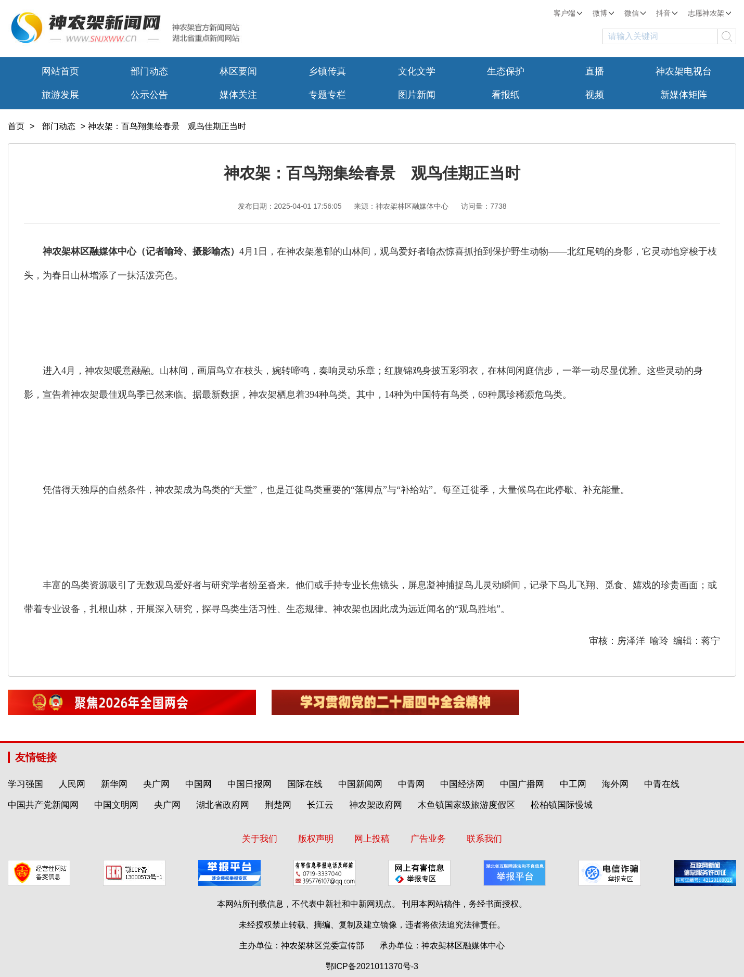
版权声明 (315, 839)
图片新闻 (416, 95)
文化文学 (416, 71)
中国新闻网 (360, 784)
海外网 (615, 784)
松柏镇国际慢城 (562, 805)
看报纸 (506, 95)
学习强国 (25, 784)
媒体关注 (238, 95)
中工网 (573, 784)
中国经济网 (462, 784)
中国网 (198, 784)
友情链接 (36, 757)
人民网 (72, 784)
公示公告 (149, 95)
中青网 (411, 784)
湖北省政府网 (222, 805)
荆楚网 (278, 805)
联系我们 (484, 839)
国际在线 (305, 784)
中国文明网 (116, 805)
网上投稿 (372, 839)
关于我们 (259, 839)
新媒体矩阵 (683, 95)
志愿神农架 (709, 13)
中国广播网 (522, 784)
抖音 (666, 13)
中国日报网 (249, 784)
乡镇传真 (327, 71)
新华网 (114, 784)
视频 (594, 95)
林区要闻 (238, 71)
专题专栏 (327, 95)
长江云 (320, 805)
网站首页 (60, 71)
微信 (635, 13)
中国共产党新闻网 (43, 805)
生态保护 (505, 71)
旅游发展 (60, 95)
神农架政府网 (375, 805)
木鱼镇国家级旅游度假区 (466, 805)
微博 (603, 13)
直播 (594, 71)
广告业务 (428, 839)
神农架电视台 (684, 71)
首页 (16, 126)
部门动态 (149, 71)
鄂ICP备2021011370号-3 (372, 966)
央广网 (156, 784)
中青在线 (661, 784)
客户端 (568, 13)
